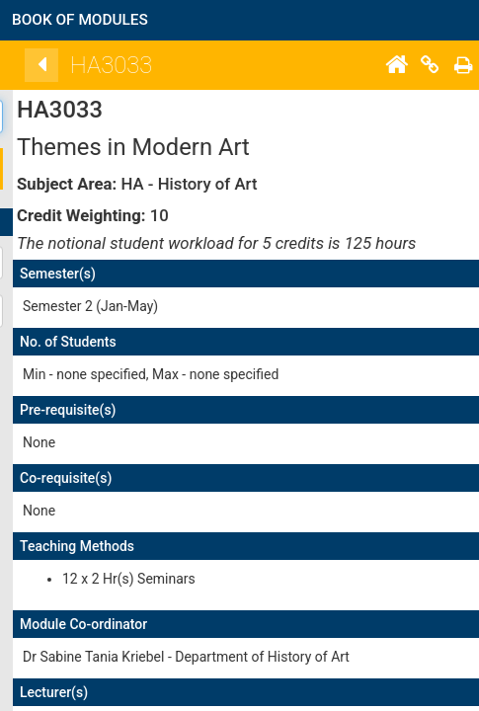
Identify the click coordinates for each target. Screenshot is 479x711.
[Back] (104, 65)
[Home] (459, 65)
